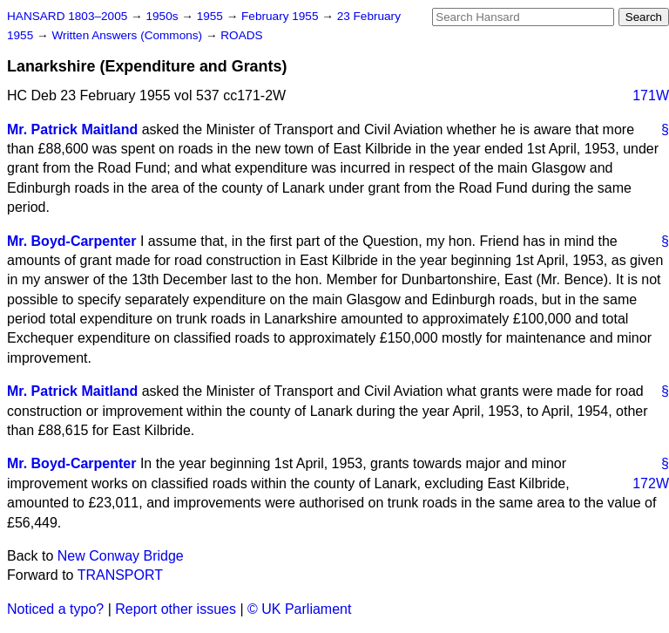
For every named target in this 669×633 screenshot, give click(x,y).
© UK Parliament (299, 609)
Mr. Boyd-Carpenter (71, 241)
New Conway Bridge (120, 555)
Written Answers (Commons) (128, 35)
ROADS (241, 35)
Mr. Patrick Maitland (72, 129)
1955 (211, 16)
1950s (163, 16)
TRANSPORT (120, 575)
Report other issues (175, 609)
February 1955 (281, 16)
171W (650, 95)
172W (650, 483)
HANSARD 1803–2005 (67, 16)
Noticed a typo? (55, 609)
